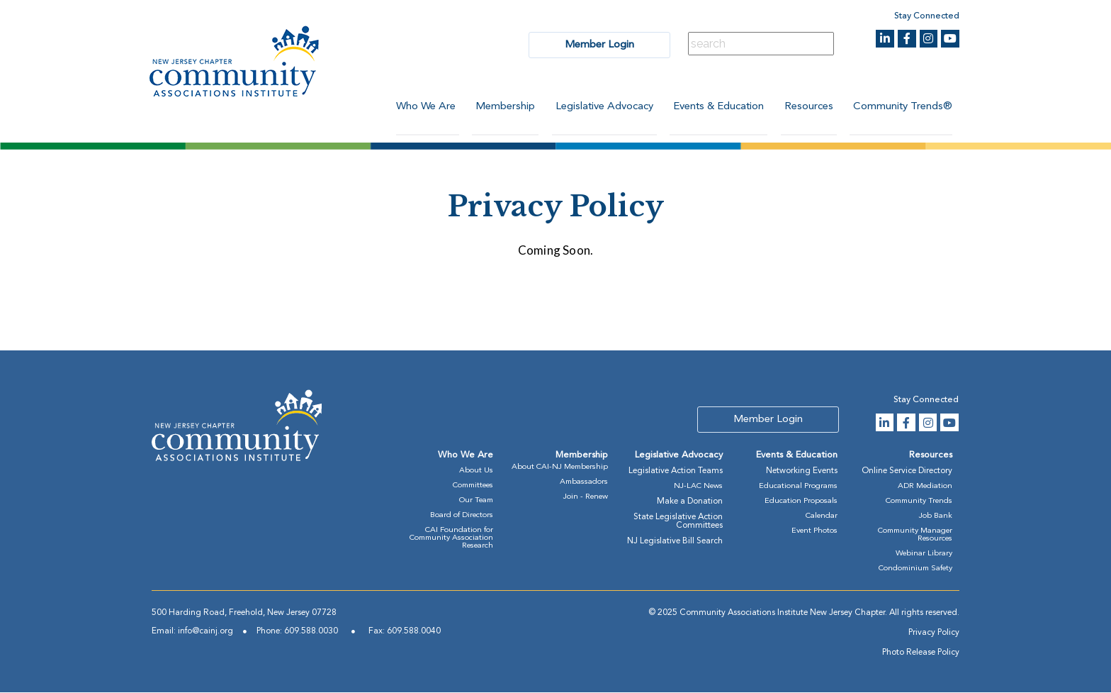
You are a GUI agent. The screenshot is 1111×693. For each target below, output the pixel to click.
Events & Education (716, 106)
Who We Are (420, 106)
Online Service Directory (907, 471)
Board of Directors (461, 516)
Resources (807, 106)
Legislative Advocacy (601, 106)
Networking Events (802, 471)
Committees (473, 486)
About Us (476, 471)
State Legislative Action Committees (678, 522)
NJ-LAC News (698, 487)
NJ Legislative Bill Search (675, 542)
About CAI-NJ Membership (560, 468)
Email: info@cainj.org (192, 632)
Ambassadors (584, 483)
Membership (501, 106)
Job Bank (935, 517)
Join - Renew (585, 497)
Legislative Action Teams (675, 471)
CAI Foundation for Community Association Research (451, 538)
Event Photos (814, 532)
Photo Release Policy (920, 653)
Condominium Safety (915, 569)
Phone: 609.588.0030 (297, 632)
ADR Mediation (925, 487)
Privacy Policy (933, 633)
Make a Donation (690, 502)
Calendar (822, 517)
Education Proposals (801, 502)
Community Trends (919, 502)
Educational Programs (798, 487)
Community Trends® (902, 106)
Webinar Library (924, 554)
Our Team (476, 501)
